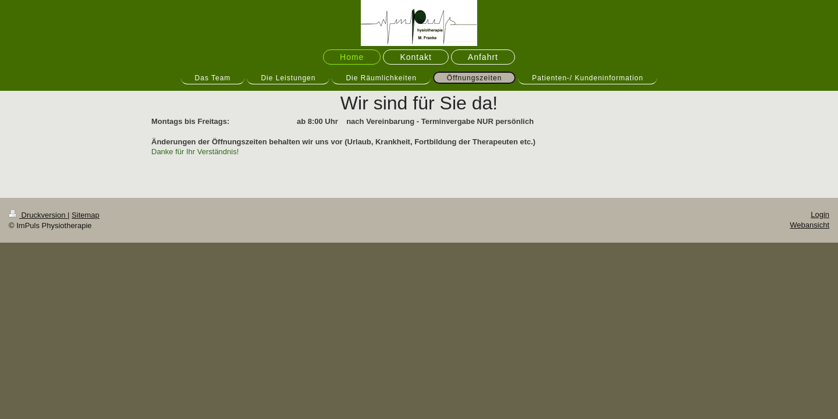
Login (820, 214)
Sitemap (86, 215)
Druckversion (38, 215)
